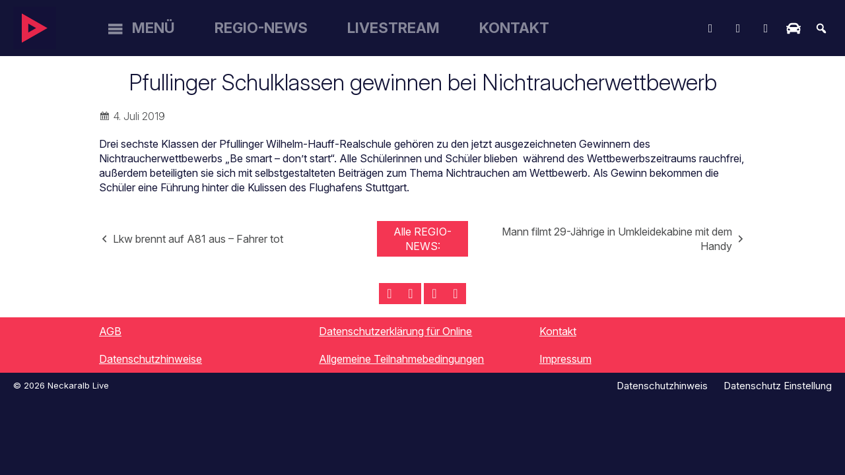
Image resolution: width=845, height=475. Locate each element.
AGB (110, 331)
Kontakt (514, 27)
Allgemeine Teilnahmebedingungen (401, 358)
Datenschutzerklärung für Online (395, 331)
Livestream (393, 27)
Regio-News (261, 27)
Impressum (565, 358)
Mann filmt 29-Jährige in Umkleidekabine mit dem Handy (617, 239)
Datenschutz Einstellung (778, 385)
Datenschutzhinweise (150, 358)
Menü (153, 27)
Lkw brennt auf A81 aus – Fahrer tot (198, 238)
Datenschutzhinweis (662, 385)
